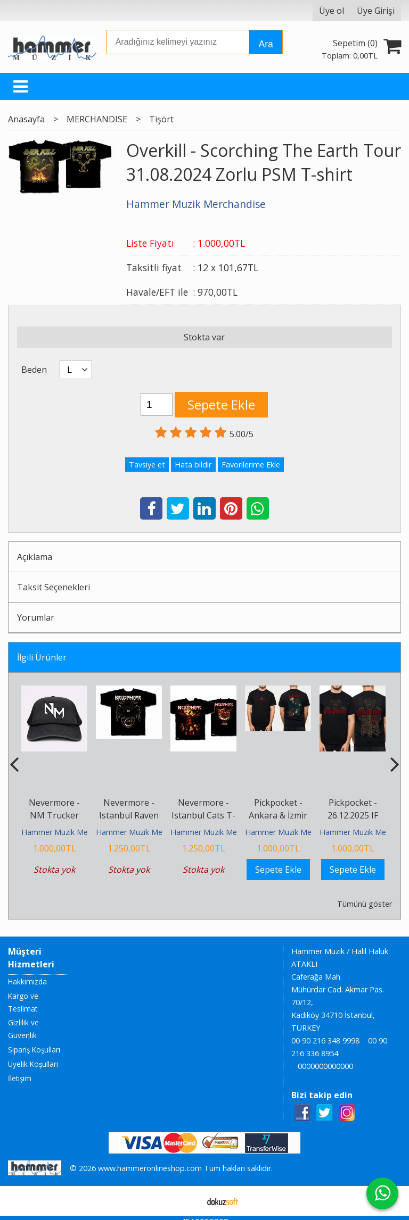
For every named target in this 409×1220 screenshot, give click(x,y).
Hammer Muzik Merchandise (71, 832)
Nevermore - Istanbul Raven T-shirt (129, 815)
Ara (265, 44)
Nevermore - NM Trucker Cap (54, 815)
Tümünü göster (364, 904)
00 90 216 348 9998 (325, 1040)
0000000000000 (325, 1066)
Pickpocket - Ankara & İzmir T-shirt (278, 815)
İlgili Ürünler (42, 657)
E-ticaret (187, 1201)
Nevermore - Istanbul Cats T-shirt (203, 815)
